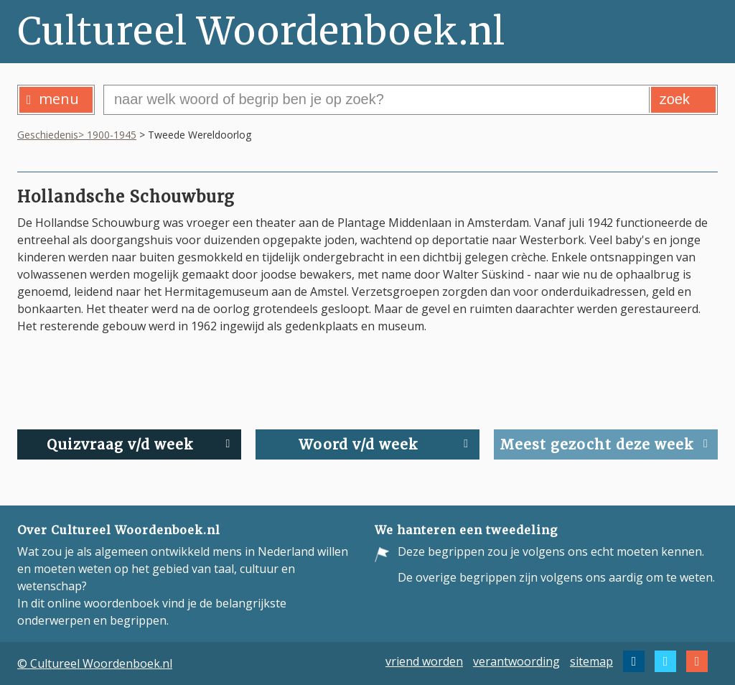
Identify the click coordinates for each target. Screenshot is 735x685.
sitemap (591, 661)
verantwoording (516, 661)
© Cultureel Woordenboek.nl (94, 663)
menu (53, 98)
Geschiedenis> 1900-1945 (76, 134)
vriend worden (424, 661)
